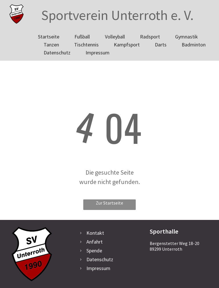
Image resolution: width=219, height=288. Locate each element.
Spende (94, 250)
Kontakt (95, 233)
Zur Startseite (109, 203)
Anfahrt (94, 241)
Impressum (98, 268)
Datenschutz (99, 259)
